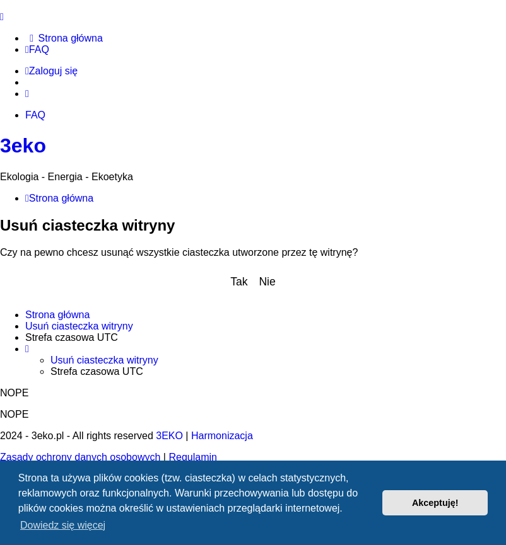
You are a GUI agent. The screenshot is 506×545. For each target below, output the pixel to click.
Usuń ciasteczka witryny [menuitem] (79, 326)
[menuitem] (64, 38)
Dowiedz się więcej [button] (62, 525)
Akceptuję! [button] (435, 503)
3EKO (169, 435)
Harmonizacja (222, 435)
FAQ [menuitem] (35, 115)
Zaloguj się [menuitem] (51, 71)
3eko (23, 145)
